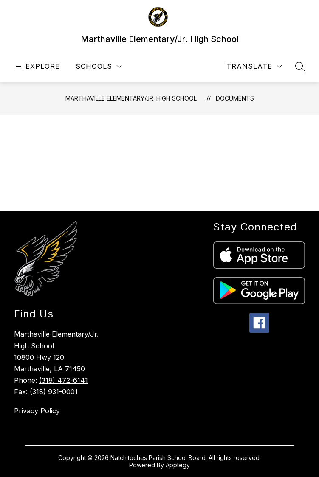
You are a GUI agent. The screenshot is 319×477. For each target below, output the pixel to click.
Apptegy (178, 465)
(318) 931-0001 (54, 391)
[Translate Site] (254, 66)
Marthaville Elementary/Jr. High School (131, 98)
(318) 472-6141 (63, 380)
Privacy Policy (37, 411)
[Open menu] (37, 66)
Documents (235, 98)
